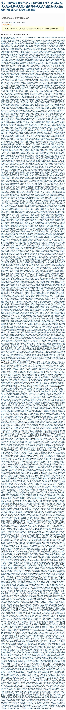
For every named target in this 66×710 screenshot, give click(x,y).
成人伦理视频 (22, 227)
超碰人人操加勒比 (26, 79)
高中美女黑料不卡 (10, 438)
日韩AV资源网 (13, 585)
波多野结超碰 (8, 70)
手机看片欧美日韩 (38, 59)
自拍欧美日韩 (42, 112)
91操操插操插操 (60, 472)
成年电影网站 (5, 435)
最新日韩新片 (21, 91)
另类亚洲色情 (41, 517)
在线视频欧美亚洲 (22, 287)
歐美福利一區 (34, 449)
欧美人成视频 (15, 197)
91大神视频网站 (36, 571)
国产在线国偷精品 (9, 96)
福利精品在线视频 (34, 127)
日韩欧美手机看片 (19, 637)
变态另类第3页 (31, 107)
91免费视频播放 (42, 565)
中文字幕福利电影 (47, 273)
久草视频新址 (15, 314)
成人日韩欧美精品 (42, 421)
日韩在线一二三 (30, 559)
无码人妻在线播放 (37, 228)
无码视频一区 (9, 663)
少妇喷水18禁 (53, 537)
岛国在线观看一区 (8, 295)
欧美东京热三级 (37, 144)
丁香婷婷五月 (13, 53)
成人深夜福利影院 (48, 696)
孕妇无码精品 (23, 239)
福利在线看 (12, 488)
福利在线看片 (39, 531)
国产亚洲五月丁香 (32, 152)
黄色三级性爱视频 (30, 265)
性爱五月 (14, 581)
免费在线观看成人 (14, 247)
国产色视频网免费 (13, 101)
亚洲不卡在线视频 (15, 450)
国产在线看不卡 (51, 702)
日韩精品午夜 (29, 195)
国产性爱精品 (56, 637)
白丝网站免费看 (52, 136)
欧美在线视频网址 (30, 161)
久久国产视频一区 (24, 278)
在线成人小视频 (37, 273)
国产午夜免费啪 (49, 489)
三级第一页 (12, 599)
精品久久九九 (43, 491)
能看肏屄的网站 (44, 528)
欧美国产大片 (31, 366)
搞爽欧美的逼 (55, 48)
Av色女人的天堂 (25, 191)
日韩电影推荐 (23, 456)
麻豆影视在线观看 (7, 262)
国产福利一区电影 (40, 573)
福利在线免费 (34, 303)
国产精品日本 (47, 500)
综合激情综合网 (53, 425)
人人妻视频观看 (61, 615)
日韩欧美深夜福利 (53, 478)
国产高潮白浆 (8, 314)
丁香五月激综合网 (21, 447)
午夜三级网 (11, 421)
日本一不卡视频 (50, 644)
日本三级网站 (11, 697)
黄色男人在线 (24, 621)
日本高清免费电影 (21, 666)
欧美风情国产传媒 (47, 672)
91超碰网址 (18, 374)
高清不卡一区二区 (24, 209)
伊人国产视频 (20, 267)
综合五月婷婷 (54, 116)
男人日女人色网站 (8, 564)
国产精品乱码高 (21, 251)
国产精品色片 (48, 251)
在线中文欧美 (45, 233)
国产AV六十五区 (27, 200)
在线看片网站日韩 (10, 177)
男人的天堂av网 (37, 629)
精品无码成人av (38, 587)
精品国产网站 (52, 108)
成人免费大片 (47, 153)
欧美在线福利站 (54, 562)
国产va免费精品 (21, 113)
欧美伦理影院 (22, 71)
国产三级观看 (13, 214)
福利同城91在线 (24, 415)
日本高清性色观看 (53, 98)
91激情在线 (49, 469)
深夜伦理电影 (28, 140)
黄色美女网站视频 (56, 662)
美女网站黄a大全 (34, 248)
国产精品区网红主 (22, 53)
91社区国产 (4, 402)
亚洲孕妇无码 (11, 68)
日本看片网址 (4, 494)
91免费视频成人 (54, 312)
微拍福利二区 (39, 73)
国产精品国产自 (12, 287)
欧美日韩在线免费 (15, 425)
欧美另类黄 (24, 379)
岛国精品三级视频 (10, 143)
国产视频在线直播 (60, 401)
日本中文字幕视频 (55, 438)
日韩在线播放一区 (18, 104)
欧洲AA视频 (55, 666)
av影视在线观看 (52, 292)
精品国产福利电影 (36, 98)
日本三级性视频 (31, 385)
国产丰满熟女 (19, 242)
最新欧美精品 (21, 195)
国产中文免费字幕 (43, 292)
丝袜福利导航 (43, 310)
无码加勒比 (29, 439)
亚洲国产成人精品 (51, 616)
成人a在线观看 (13, 422)
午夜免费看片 (35, 208)
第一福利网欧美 (31, 126)
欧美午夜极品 (58, 167)
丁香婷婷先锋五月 (60, 51)
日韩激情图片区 (52, 261)
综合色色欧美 (49, 278)
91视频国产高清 (12, 54)
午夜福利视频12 (5, 217)
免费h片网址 (28, 363)
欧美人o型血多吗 (21, 194)
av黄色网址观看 (26, 244)
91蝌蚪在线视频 (29, 116)
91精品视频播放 (32, 421)
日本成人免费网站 (22, 635)
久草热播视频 (46, 411)
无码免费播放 (43, 453)
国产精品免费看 (5, 53)
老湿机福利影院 (42, 657)
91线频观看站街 (54, 391)
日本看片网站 (4, 503)
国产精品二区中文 (8, 293)
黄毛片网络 (4, 669)
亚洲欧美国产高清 (10, 699)
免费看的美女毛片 (34, 453)
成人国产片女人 (21, 498)
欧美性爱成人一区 (51, 674)
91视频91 (36, 570)
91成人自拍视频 (5, 129)
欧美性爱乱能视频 (35, 415)
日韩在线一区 (37, 54)
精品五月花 (33, 455)
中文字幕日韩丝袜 (14, 152)
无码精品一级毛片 (9, 116)
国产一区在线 (60, 568)
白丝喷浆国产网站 (5, 256)
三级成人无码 (41, 369)
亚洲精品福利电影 (30, 315)
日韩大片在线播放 (9, 449)
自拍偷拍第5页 (19, 655)
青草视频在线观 (38, 630)
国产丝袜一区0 (35, 383)
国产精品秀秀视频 (27, 150)
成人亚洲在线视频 (45, 180)
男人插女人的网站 (8, 261)
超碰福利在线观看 (30, 199)
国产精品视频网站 (41, 598)
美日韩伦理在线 (47, 649)
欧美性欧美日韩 (27, 612)
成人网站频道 (31, 502)
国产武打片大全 (12, 567)
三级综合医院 (45, 694)
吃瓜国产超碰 (38, 592)
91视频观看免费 (26, 175)
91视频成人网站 (29, 147)
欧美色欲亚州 (27, 662)
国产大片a (31, 391)
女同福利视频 (9, 620)
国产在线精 (39, 543)
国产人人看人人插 (22, 534)
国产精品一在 (11, 272)
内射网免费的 (53, 641)
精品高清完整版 (47, 267)
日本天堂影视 (8, 222)
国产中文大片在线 (13, 57)
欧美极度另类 (44, 383)
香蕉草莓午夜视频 (46, 655)
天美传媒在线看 (52, 491)
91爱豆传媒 (6, 528)
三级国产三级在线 (48, 390)
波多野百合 (33, 602)
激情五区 (55, 396)
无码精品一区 (17, 663)
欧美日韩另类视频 (19, 157)
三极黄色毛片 (47, 682)
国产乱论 (46, 449)
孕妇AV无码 (21, 390)
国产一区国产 (8, 707)
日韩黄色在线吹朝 (46, 551)
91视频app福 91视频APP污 (50, 651)
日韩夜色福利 (55, 658)
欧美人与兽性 (40, 307)
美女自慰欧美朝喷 (20, 689)
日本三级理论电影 (20, 286)
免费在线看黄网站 (26, 491)
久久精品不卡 (54, 90)
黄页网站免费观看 (48, 84)
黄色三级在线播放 (52, 63)
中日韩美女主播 (56, 458)
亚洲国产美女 (31, 239)
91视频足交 (60, 525)
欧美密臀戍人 (58, 567)
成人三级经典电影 (8, 253)
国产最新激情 (15, 203)
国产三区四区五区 (45, 387)
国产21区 (15, 554)
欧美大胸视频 (16, 258)
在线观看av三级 (19, 438)
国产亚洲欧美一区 (36, 618)
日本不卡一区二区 (7, 213)
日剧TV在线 (49, 536)
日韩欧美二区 (48, 264)
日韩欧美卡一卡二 (38, 488)
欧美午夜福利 (13, 363)
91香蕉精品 (45, 665)
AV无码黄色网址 (54, 206)
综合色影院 (49, 666)
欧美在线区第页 (25, 245)
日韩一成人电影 (56, 174)
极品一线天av (57, 677)
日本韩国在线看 (10, 672)
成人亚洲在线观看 (31, 227)
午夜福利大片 (56, 132)
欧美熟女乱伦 (28, 124)
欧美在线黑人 (59, 644)
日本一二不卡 (53, 449)
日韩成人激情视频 (28, 683)
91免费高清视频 (46, 149)
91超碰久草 (11, 460)
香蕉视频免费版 (34, 262)
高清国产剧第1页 (51, 56)
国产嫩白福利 (40, 174)
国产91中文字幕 (9, 380)
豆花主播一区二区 (8, 171)
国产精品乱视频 (21, 489)
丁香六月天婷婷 (43, 676)
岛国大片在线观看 (45, 662)
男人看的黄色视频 (25, 705)
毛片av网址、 (9, 646)
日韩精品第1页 (28, 464)
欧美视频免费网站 (27, 77)
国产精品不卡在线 (57, 660)
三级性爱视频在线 (13, 671)
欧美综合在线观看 (40, 194)
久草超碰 (5, 651)
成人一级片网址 (15, 82)
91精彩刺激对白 (35, 79)
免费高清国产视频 (23, 529)
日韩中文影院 (46, 366)
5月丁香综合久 (48, 441)
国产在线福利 (4, 598)
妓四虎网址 (4, 40)
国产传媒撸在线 (44, 70)
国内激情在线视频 (38, 177)
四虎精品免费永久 (33, 606)
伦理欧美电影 (8, 63)
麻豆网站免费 (19, 164)
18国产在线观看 (7, 629)
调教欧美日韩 (15, 222)
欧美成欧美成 (40, 245)
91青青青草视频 (43, 247)
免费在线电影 (49, 494)
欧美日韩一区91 (59, 638)
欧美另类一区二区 (22, 368)
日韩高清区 (51, 626)
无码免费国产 (29, 568)
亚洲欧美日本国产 (8, 542)
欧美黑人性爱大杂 (26, 553)
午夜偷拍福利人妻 (57, 427)
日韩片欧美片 (9, 587)
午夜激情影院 (15, 248)
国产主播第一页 (27, 135)
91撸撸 (39, 416)
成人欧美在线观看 (20, 397)
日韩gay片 (62, 382)
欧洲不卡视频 (12, 526)
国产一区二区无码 (11, 500)
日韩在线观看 (17, 275)
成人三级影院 (55, 301)
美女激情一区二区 (30, 192)
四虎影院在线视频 (14, 557)
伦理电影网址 (4, 385)
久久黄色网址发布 (16, 141)
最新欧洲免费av (15, 278)
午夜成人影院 (21, 237)
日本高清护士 (9, 268)
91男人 (50, 399)
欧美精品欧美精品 (13, 284)
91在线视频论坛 (50, 197)
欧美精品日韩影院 (6, 540)
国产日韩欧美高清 (29, 216)
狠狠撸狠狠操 (41, 282)
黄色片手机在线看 (18, 273)
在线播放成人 (27, 293)
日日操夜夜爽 (49, 677)
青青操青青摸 (51, 623)
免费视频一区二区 (37, 242)
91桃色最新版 (4, 517)
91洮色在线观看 (40, 251)
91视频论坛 (20, 523)
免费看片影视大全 (58, 315)
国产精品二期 (30, 520)
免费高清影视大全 (34, 424)
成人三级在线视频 (39, 216)
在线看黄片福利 (41, 607)
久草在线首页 (15, 407)
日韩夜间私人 (43, 155)
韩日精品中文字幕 (47, 132)
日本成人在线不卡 (48, 430)
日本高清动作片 (50, 526)
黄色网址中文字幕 (8, 206)
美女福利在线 (43, 66)
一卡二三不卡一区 (24, 536)
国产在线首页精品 (49, 178)
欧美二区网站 (26, 261)
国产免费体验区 (45, 377)
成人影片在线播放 (29, 259)
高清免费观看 (57, 278)
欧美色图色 (54, 483)
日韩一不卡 (20, 424)
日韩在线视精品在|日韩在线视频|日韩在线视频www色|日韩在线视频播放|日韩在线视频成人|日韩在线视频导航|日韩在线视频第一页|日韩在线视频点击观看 (33, 335)
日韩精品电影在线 (36, 189)
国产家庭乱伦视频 (27, 404)
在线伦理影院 (55, 592)
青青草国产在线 (20, 679)
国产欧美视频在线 (54, 43)
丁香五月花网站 (46, 94)
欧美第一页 (31, 525)
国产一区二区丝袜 (13, 119)
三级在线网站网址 (17, 561)
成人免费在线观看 (60, 127)
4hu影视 (45, 679)
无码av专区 (49, 461)
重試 (10, 22)
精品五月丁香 (6, 680)
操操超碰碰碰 (45, 138)
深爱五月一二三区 (8, 618)
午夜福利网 (54, 705)
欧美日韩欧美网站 (20, 265)
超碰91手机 (29, 630)
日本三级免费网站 (6, 609)
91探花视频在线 (5, 281)
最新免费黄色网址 (57, 289)
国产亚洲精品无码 (32, 65)
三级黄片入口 (46, 68)
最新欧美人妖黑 (24, 528)
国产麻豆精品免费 (10, 233)
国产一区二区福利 (18, 537)
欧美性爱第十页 (47, 107)
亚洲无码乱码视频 (32, 542)
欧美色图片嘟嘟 (13, 264)
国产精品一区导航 (58, 84)
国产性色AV (53, 550)
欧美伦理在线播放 (43, 707)
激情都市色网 (29, 48)
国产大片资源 (20, 228)
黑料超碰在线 (7, 158)
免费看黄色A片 (36, 140)
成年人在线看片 (9, 236)
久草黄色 (47, 517)
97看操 (14, 666)
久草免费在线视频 (22, 505)
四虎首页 (46, 442)
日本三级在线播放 (11, 495)
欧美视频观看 (22, 514)
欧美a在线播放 (44, 118)
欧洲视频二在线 (13, 161)
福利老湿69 (37, 556)
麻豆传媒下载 (25, 262)
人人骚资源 (6, 410)
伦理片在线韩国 (39, 202)
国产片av (21, 665)
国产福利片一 (39, 76)
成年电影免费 (20, 40)
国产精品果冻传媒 (51, 576)
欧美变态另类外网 (49, 671)
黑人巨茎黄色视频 (27, 206)
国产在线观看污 (16, 118)
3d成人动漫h (27, 571)
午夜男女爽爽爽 (58, 606)
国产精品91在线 (47, 113)
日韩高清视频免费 (52, 505)
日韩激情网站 (29, 68)
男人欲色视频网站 (29, 167)
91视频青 (52, 630)
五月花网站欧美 (44, 250)
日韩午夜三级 (59, 152)
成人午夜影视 (20, 578)
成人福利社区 (40, 686)
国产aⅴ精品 (7, 404)
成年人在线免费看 (43, 158)
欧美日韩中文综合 (49, 216)
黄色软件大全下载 (40, 161)
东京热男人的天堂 (42, 495)
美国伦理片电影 (60, 519)
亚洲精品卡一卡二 (57, 488)
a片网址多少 (39, 658)
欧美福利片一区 (58, 245)
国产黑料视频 (47, 458)
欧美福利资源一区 (15, 396)
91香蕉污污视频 (33, 298)
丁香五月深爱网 (37, 110)
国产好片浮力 (23, 607)
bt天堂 (53, 366)
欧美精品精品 (9, 180)
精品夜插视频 (56, 303)
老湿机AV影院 (5, 369)
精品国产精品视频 (28, 691)
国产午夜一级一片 (15, 461)
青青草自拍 (45, 410)
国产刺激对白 (41, 666)
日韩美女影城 (40, 256)
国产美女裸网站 (45, 253)
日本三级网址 (7, 82)
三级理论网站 (5, 91)
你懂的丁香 (38, 694)
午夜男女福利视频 (55, 533)
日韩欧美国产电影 (31, 495)
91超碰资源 (60, 676)
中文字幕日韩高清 (37, 652)
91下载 (5, 419)
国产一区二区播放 (44, 296)
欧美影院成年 (42, 648)
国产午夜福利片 (9, 254)
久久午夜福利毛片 (40, 503)
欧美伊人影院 (18, 612)
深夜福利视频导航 (22, 65)
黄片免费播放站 (52, 601)
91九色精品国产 (38, 460)
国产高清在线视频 (39, 167)
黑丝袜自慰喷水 (46, 540)
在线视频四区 (8, 77)
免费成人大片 (50, 435)
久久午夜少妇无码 (12, 126)
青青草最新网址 (24, 197)
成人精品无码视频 (49, 256)
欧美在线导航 (27, 382)
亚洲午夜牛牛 (30, 497)
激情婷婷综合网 (36, 533)
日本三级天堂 (11, 199)
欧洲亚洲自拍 (60, 158)
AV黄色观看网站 (44, 244)
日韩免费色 (40, 374)
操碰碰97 (50, 424)
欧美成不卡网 (45, 618)
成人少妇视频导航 (37, 77)
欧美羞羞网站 (28, 458)
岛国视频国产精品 (22, 526)
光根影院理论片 (50, 669)
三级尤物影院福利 (16, 250)
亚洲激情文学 (60, 450)
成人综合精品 (11, 286)
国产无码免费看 (7, 307)
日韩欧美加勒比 (52, 304)
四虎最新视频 (19, 59)
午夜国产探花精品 (55, 377)
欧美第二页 (35, 623)
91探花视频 (8, 626)
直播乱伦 (59, 498)
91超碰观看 (19, 651)
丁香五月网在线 (28, 144)
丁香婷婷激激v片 (40, 213)
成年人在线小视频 (42, 602)
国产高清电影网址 (25, 547)
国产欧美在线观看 (49, 219)
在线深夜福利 (9, 275)
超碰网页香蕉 (49, 121)
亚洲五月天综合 (47, 48)
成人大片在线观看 (23, 309)
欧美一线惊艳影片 (44, 537)
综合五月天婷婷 (60, 596)
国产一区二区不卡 (33, 270)
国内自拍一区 (58, 231)
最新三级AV (59, 702)
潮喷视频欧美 (36, 662)
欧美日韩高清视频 (46, 54)
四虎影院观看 (28, 533)
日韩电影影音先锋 (6, 430)
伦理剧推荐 (57, 565)
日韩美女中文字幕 (18, 436)
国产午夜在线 (44, 382)
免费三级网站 (18, 660)
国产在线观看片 (29, 411)
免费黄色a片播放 (44, 211)
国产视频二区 (41, 303)
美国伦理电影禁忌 (15, 708)
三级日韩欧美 (34, 51)
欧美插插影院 (47, 488)
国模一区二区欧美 (58, 183)
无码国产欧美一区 (25, 416)
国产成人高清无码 (59, 388)
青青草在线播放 (12, 634)
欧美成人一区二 (37, 548)
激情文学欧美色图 (34, 87)
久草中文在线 (12, 517)
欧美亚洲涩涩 (33, 432)
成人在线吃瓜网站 (26, 118)
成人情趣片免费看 (20, 199)
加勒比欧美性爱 (12, 65)
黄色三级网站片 (9, 689)
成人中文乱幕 (30, 80)
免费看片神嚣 (47, 85)
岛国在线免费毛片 (43, 275)
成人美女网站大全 (24, 66)
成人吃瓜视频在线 (56, 581)
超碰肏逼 (31, 595)
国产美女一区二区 (38, 290)
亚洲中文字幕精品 (38, 116)
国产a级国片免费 (11, 489)
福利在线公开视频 (42, 56)
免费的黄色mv (5, 474)
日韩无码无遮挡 (30, 693)
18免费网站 (6, 466)
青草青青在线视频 (58, 129)
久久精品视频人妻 (58, 270)
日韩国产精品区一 (45, 708)
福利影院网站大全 (19, 178)
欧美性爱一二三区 (6, 627)
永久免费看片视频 (21, 543)
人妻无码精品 (42, 60)
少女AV (13, 427)
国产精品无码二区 (14, 174)
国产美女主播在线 (57, 119)
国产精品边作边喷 (57, 286)
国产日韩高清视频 (46, 133)
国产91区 (41, 394)
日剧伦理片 (34, 401)
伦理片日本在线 (47, 143)
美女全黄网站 (29, 405)
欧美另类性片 (38, 94)
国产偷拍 (16, 646)
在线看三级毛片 (36, 589)
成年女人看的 (43, 306)
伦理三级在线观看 (55, 697)
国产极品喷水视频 (9, 150)
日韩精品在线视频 (32, 287)
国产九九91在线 (8, 365)
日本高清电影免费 (40, 677)
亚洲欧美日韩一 (32, 428)
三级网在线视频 (49, 385)
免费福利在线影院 (8, 60)
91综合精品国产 (40, 119)
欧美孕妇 (50, 421)
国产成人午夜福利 (24, 407)
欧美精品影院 (28, 62)
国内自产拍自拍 (13, 195)
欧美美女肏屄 (13, 644)
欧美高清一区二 (15, 239)
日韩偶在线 (55, 571)
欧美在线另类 (29, 624)
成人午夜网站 (59, 99)
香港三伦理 (6, 682)
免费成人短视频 (60, 621)
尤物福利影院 (9, 533)
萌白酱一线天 (28, 590)
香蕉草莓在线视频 (22, 393)
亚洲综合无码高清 (57, 242)
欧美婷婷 (19, 581)
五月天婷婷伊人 (35, 276)
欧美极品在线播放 (36, 205)
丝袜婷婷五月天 (10, 543)
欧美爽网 (35, 604)
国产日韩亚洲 (45, 492)
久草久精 (5, 488)
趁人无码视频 (39, 85)
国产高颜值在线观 (54, 175)
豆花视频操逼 (56, 508)
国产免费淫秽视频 (12, 267)
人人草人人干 (59, 618)
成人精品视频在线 (19, 219)
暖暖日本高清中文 (35, 461)
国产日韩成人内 (16, 492)
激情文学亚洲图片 (59, 421)
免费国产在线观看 (50, 194)
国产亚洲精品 (4, 522)
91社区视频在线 (44, 200)
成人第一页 (18, 449)
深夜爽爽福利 (12, 385)
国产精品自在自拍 (8, 273)
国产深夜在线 (28, 172)
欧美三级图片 (10, 43)
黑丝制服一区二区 (44, 312)
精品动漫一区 (42, 93)
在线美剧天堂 (19, 177)
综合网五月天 (61, 368)
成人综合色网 (27, 276)
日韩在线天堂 (45, 102)
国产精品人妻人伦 (59, 470)
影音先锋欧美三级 (45, 433)
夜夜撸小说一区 (37, 62)
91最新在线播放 (9, 416)
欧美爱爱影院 (29, 115)
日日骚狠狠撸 (39, 441)
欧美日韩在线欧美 (7, 197)
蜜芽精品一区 (37, 472)
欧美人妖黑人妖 (41, 298)
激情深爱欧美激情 (24, 174)
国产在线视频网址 (27, 410)
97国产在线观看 (9, 132)
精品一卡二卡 (20, 290)
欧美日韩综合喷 (33, 671)
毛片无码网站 (42, 368)
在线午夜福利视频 (16, 88)
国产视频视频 (59, 366)
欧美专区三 (31, 551)
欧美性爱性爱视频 (60, 502)
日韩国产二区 (48, 239)
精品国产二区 (56, 543)
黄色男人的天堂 (37, 410)
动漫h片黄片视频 (26, 380)
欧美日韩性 (55, 559)
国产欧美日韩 (29, 284)
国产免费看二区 (47, 542)
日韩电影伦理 (30, 84)
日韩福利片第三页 (34, 70)
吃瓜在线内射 (36, 237)
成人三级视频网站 (17, 138)
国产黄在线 (51, 405)
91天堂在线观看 (44, 276)
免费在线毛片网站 (39, 101)
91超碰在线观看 (53, 579)
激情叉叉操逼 (32, 46)
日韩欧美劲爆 (52, 652)
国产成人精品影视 (24, 554)
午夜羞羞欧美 (31, 379)
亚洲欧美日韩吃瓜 (30, 584)
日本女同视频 (25, 657)
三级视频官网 (35, 562)
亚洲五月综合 (52, 450)
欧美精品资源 (7, 270)
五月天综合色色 (9, 200)
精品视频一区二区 (48, 460)
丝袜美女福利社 (21, 559)
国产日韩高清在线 (31, 498)
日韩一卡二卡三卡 (13, 703)
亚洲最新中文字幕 (31, 489)
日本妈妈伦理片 (26, 452)
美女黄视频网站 (11, 122)
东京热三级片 (19, 312)
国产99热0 (57, 699)
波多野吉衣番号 (54, 169)
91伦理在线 (15, 469)
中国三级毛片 (51, 629)
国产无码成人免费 (11, 589)
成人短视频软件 (59, 254)
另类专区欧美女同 (23, 582)
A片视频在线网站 (21, 126)
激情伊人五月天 (30, 90)
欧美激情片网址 (55, 402)
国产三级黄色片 (37, 149)
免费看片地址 (22, 542)
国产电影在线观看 (59, 53)
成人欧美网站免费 (10, 641)
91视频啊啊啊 (56, 534)
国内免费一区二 (34, 275)
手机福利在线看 (43, 87)
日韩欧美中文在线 (56, 452)
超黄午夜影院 (54, 387)
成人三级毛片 (21, 508)
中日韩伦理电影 (50, 282)
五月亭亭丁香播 (46, 104)
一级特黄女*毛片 (51, 498)
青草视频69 (45, 472)
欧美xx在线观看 (26, 304)
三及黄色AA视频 (43, 606)
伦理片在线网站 (49, 315)
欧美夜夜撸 (21, 373)
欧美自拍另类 (26, 707)
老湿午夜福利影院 (18, 279)
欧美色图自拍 (59, 42)
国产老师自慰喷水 (58, 287)
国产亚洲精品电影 (38, 143)
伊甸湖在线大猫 (46, 144)
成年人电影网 (4, 65)
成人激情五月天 (34, 158)
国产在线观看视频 (49, 511)
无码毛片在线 (54, 223)
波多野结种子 (56, 171)
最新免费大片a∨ (14, 528)
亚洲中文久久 (37, 620)
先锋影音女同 (34, 304)
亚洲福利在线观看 (52, 268)
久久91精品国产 (51, 310)
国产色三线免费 (41, 65)
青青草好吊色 (61, 362)
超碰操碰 (10, 379)
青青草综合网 (4, 237)
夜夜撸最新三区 (52, 627)
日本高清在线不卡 (41, 502)
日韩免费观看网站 (29, 178)
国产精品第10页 (23, 76)
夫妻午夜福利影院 (39, 683)
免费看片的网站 (41, 365)
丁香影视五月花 (22, 80)
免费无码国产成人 (53, 495)
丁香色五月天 (60, 146)
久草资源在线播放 (6, 391)
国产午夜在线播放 (47, 259)
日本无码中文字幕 (13, 662)
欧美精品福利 (53, 279)
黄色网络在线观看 (24, 247)
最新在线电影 (52, 70)
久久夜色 (17, 648)
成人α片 (25, 576)
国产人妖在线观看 (46, 205)
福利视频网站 (12, 696)
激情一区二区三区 (15, 413)
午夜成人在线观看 (15, 688)
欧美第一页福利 (56, 267)
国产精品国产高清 (25, 160)
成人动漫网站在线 (60, 528)
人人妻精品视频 (12, 48)
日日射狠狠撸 (16, 627)
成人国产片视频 (41, 576)
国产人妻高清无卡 (47, 188)
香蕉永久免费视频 (12, 677)
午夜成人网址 (15, 99)
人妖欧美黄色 (40, 621)
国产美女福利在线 (30, 121)
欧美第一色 (15, 540)
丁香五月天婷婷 (29, 91)
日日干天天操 (15, 202)
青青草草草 (27, 522)
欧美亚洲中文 (61, 433)
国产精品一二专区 (27, 394)
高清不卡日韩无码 (10, 693)
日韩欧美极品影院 (57, 107)
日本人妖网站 (56, 91)
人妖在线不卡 (24, 258)
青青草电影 (24, 575)
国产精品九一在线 (28, 177)
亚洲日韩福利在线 (41, 557)
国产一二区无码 (20, 604)
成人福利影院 (33, 307)
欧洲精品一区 (4, 312)
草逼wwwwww (24, 435)
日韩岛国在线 (38, 188)
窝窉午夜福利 (34, 164)
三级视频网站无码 (42, 407)
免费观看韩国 (39, 230)
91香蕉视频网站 (35, 88)
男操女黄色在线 (43, 164)
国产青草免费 (41, 258)
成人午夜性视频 (59, 262)
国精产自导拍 (24, 519)
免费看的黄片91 (5, 616)
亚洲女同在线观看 (19, 144)
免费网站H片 (55, 397)
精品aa (38, 708)
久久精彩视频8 (26, 303)
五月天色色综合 (46, 110)
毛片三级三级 (22, 166)
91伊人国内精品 (35, 438)
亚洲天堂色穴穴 (30, 469)
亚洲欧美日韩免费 (30, 508)
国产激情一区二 (53, 211)
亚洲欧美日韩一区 (36, 133)
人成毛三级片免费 (32, 53)
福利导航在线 (56, 300)
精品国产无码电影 (9, 225)
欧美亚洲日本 (38, 402)
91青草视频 (52, 472)
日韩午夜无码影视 (47, 289)
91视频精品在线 (11, 164)
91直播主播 (37, 377)
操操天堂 (6, 396)
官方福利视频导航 (38, 234)
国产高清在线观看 (17, 136)
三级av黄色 (54, 486)
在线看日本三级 (13, 514)
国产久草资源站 (42, 146)
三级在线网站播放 (56, 517)
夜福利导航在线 (12, 534)
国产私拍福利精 (39, 689)
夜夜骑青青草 (34, 292)
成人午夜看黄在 (7, 296)
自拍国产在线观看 (57, 509)
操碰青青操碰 (28, 105)
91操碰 (37, 703)
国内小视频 (39, 366)
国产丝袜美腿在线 (48, 419)
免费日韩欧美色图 (26, 60)
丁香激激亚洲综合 (23, 57)
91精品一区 (29, 514)
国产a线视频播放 (43, 304)
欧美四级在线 (31, 73)
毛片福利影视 (45, 105)
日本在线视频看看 (48, 290)
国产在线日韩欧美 (57, 166)
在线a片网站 (49, 503)
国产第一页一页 (35, 296)
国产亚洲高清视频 (44, 408)
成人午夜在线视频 (54, 595)
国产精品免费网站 (38, 163)
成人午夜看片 (10, 172)
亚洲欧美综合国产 (27, 652)
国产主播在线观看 (57, 682)
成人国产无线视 (50, 262)
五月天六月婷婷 (39, 157)
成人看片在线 (21, 315)
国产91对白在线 (55, 122)
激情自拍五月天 (25, 250)
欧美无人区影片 (33, 371)
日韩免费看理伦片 (6, 666)
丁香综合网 (26, 599)
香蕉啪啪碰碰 (58, 646)
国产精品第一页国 (36, 253)
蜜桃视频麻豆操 (56, 143)
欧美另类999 (12, 578)
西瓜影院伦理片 (35, 118)
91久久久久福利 (24, 87)
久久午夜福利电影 (36, 108)
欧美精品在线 (19, 143)
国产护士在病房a (42, 505)
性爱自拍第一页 (28, 655)
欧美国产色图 (44, 237)
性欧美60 (61, 651)
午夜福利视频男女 (43, 371)
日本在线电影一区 (58, 612)
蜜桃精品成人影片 (15, 705)
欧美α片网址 (38, 411)
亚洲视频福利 (45, 595)
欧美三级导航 (48, 686)
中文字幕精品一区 (24, 674)
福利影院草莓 (52, 404)
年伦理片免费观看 (32, 666)
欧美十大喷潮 (30, 592)
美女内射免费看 (32, 596)
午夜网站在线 (4, 59)
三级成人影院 (52, 250)
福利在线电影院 (27, 312)
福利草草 (50, 606)
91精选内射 (61, 422)
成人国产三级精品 (13, 85)
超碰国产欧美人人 (17, 376)
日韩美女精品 (44, 626)
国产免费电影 (27, 45)
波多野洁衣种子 (35, 433)
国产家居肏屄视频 (39, 178)
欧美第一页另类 (59, 155)
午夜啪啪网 (44, 362)
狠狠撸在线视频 (20, 216)
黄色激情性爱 (5, 708)
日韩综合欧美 (37, 697)
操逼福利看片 (30, 101)
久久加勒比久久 (42, 519)
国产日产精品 (9, 108)
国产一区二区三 (35, 705)
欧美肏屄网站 (4, 147)
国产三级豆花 (30, 677)
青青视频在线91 (60, 630)
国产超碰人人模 (42, 63)
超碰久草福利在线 (10, 556)
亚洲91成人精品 (57, 163)
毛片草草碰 (60, 371)
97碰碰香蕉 (32, 506)
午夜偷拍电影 (40, 379)
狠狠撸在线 (6, 705)
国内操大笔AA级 (50, 65)
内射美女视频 (46, 59)
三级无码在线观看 (22, 634)
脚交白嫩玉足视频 (54, 115)
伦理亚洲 (60, 640)
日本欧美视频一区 (13, 390)
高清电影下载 (59, 150)
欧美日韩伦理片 (39, 126)
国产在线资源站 (42, 241)
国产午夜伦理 (27, 98)
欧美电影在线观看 (59, 456)
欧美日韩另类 (41, 181)
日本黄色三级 (48, 514)
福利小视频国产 (56, 553)
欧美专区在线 (7, 87)
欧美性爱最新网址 (44, 474)
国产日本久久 (55, 205)
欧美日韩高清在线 (37, 104)
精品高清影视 (46, 418)
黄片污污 (13, 424)
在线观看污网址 (17, 211)
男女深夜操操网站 (40, 231)
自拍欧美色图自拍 (53, 382)
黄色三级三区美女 (17, 77)
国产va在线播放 (46, 610)
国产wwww (42, 575)
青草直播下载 (48, 71)
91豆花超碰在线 (56, 394)
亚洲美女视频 (4, 57)
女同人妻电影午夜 (24, 310)
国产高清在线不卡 (35, 169)
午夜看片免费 (5, 413)
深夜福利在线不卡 (12, 228)
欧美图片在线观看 (38, 91)
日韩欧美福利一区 (44, 562)
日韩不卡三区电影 (49, 446)
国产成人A (59, 369)
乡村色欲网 (7, 595)
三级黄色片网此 (27, 561)
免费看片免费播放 (13, 630)
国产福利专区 (55, 40)
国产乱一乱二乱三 (51, 439)
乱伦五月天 (6, 654)
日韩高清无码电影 (28, 377)
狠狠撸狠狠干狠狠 (49, 167)
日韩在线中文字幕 (23, 463)
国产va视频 (20, 382)
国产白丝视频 (25, 127)
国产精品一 (13, 615)
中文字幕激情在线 (27, 208)
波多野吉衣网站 (31, 76)
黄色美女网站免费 (31, 486)
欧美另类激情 (19, 110)
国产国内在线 (58, 178)
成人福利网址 (36, 387)
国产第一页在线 (58, 141)
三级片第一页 (53, 189)
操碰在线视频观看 (35, 688)
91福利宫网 (29, 548)
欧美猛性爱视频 (15, 595)
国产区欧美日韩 (35, 268)
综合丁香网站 (7, 46)
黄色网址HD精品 (47, 163)
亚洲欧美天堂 (29, 373)
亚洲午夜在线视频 (23, 298)
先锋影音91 (31, 430)
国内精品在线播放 (53, 130)
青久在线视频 (42, 593)
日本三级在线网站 (24, 646)
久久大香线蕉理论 (30, 85)
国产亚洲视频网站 (22, 241)
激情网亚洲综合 (59, 192)
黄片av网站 (32, 686)
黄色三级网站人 (50, 213)
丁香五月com (11, 458)
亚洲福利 (61, 365)
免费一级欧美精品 (57, 71)
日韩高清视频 (37, 284)
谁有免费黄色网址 (38, 113)
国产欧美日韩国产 (14, 369)
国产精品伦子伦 (38, 581)
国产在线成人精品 (27, 138)
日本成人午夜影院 (8, 191)
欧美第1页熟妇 (7, 301)
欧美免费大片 (39, 693)
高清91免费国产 (17, 268)
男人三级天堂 (58, 219)
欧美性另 (44, 601)
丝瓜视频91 (18, 488)
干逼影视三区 (43, 150)
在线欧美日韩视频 (10, 408)
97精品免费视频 (23, 107)
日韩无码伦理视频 (40, 121)
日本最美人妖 (26, 180)
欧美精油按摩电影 (23, 525)
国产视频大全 (58, 632)
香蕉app (42, 444)
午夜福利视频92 (36, 74)
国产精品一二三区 (28, 132)
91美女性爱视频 (54, 180)
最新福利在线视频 (23, 46)
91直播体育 (48, 444)
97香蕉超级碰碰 (59, 194)
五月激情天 (55, 416)
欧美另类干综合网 (55, 474)
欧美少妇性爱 (49, 298)
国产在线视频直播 (34, 478)
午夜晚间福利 (48, 300)
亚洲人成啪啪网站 (16, 404)
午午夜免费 (46, 630)
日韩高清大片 (53, 79)
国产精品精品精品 (51, 99)
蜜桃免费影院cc (26, 108)
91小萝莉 (26, 424)
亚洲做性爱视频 (17, 253)
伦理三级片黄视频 (19, 116)
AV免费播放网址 (9, 686)
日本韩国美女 (48, 307)
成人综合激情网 (43, 425)
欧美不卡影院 (36, 404)
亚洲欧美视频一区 (53, 570)
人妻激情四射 (38, 679)
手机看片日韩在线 (47, 613)
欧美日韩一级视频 (19, 669)
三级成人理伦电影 (17, 629)
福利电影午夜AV (26, 268)
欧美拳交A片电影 (9, 545)
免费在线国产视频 (34, 66)
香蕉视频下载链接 (49, 53)
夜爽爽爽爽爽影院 (17, 306)
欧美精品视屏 (49, 161)
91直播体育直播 (49, 129)
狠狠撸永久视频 (9, 638)
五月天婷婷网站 (7, 93)
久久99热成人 (47, 581)
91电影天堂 (36, 464)
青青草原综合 (59, 112)
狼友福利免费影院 (13, 73)
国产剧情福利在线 (48, 82)
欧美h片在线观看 (26, 205)
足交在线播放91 (50, 60)
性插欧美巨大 (46, 402)
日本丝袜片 (22, 469)
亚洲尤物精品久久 (48, 612)
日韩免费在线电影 (9, 74)
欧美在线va (6, 425)
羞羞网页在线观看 (14, 282)
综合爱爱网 (37, 595)
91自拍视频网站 (9, 112)
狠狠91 (49, 467)
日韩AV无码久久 (50, 231)
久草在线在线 (32, 213)
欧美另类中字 (49, 214)
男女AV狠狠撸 (40, 534)
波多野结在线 (23, 181)
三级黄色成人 (37, 568)
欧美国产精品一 (30, 194)
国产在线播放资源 (18, 171)
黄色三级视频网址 (44, 79)
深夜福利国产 (61, 404)
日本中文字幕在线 (51, 393)
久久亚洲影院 (60, 279)
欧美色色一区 (23, 369)
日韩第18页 (43, 415)
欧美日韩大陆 (50, 66)
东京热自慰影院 (56, 202)
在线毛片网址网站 (9, 601)
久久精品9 (8, 581)
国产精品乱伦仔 (22, 466)
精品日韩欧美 (36, 626)
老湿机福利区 (5, 547)
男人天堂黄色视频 (18, 236)
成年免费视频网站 (9, 388)
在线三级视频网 (47, 177)
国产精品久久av (25, 275)
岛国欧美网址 (31, 82)
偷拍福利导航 (54, 153)
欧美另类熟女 (29, 697)
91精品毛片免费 (15, 362)
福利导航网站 (15, 183)
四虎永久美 (6, 649)
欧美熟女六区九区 (7, 306)
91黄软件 (47, 689)
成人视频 (45, 652)
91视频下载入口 (23, 540)
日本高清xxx (58, 511)
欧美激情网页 (41, 396)
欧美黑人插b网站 (33, 644)
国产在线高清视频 (47, 40)
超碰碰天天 (39, 390)
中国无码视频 (18, 150)
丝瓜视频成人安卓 (10, 553)
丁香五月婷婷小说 (33, 203)
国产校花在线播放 (56, 683)
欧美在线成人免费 (51, 463)
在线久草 (18, 657)
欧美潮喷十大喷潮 (47, 522)
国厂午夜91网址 (32, 517)
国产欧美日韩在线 (45, 169)
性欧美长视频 (42, 526)
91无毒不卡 (26, 444)
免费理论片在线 (51, 648)
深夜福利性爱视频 (12, 94)
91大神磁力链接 (24, 455)
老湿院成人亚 (27, 164)
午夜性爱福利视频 (42, 152)
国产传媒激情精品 (13, 568)
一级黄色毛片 (15, 310)
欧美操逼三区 (33, 191)
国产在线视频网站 (9, 660)
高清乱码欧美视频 (17, 707)
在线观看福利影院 (37, 295)
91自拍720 (36, 405)
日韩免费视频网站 (58, 469)
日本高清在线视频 (38, 267)
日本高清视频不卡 (7, 248)
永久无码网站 (46, 697)
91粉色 (23, 446)
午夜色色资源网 (23, 365)
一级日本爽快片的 (46, 481)
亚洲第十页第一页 (60, 46)
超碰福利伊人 (11, 59)
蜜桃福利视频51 (14, 166)
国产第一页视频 (36, 225)
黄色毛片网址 (8, 127)
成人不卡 (10, 519)
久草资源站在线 (38, 376)
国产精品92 (39, 506)
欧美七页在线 (41, 455)
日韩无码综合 (49, 470)
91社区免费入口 (41, 428)
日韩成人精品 (26, 169)
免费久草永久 (49, 183)
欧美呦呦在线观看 (18, 418)
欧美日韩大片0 (59, 475)
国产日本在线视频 (9, 133)
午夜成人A (45, 641)
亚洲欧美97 (59, 531)
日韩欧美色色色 (19, 512)
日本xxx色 (56, 635)
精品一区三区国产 (10, 231)
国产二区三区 (24, 391)
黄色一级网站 (32, 540)
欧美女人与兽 (51, 453)
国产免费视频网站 (9, 105)
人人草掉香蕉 (53, 236)
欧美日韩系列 (22, 402)
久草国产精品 (40, 300)
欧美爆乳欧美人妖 (6, 452)
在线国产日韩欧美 (15, 474)
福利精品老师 (55, 551)
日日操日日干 (24, 453)
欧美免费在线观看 (19, 167)
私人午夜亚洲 (19, 484)
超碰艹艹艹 (8, 593)
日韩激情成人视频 (56, 610)
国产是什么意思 (28, 556)
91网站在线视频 (8, 637)
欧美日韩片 (55, 481)
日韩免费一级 (18, 300)
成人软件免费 (30, 446)
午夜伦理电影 (19, 590)
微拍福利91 (57, 671)
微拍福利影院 (7, 146)
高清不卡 (55, 484)
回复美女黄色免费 (15, 428)
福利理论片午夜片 (9, 140)
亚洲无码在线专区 (32, 565)
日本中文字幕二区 (44, 88)
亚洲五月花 (53, 615)
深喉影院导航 (55, 217)
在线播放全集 (14, 256)
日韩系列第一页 (56, 124)
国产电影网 (56, 407)
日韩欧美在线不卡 (54, 634)
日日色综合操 (20, 616)
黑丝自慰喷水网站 (33, 197)
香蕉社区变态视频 (24, 130)
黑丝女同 (44, 629)
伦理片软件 (16, 539)
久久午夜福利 (17, 60)
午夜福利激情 (45, 579)
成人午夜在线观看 (28, 509)
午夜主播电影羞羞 (33, 99)
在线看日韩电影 (41, 214)
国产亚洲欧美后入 (32, 682)
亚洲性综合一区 (20, 233)
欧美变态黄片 (50, 185)
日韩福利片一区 (56, 693)
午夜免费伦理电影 (26, 112)
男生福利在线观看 (28, 59)
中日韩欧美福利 (23, 467)
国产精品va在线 (28, 637)
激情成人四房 (8, 203)
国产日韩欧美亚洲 (16, 270)
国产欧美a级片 (21, 62)
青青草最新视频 (44, 615)
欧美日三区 (19, 599)
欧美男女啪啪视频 (20, 460)
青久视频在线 (60, 63)
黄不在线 (45, 477)
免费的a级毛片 (57, 199)
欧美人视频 (49, 396)
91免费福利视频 (27, 104)
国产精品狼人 (42, 262)
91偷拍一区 (50, 557)
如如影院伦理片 (16, 602)
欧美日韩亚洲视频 (8, 98)
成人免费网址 (8, 183)
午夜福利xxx (12, 579)
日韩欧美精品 (33, 174)
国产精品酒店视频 (11, 508)
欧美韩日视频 (4, 54)
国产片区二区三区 (48, 265)
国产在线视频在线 (5, 245)
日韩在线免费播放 (56, 133)
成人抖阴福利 (4, 526)
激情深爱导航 (54, 54)
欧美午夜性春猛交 (30, 231)
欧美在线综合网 (21, 495)
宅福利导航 (43, 463)
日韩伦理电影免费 (28, 388)
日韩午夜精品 (30, 402)
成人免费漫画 (53, 492)
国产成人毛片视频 (53, 547)
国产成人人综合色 (47, 242)
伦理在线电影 (55, 135)
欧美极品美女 (35, 150)
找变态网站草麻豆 (18, 377)
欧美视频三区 (44, 160)
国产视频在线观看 (27, 225)
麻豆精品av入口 (30, 166)
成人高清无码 (46, 122)
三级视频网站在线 (51, 447)
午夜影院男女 (4, 643)
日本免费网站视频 (45, 223)
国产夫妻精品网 (5, 71)
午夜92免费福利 (36, 172)
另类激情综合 (19, 149)
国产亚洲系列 (50, 638)
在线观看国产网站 (50, 254)
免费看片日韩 (9, 292)
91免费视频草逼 (11, 149)
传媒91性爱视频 (20, 475)
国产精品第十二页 (56, 578)
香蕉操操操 (21, 568)
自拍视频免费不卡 (21, 641)
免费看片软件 (22, 598)
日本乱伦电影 (13, 624)
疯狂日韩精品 (50, 567)
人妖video (20, 500)
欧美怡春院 (8, 453)
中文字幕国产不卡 (47, 397)
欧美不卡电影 (28, 567)
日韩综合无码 (51, 51)
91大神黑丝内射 (38, 84)
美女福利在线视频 (41, 42)
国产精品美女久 (24, 99)
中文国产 (27, 438)
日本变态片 (55, 663)
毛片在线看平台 (54, 74)
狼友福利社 (54, 433)
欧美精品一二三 (9, 79)
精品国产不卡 (44, 261)
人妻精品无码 (40, 529)
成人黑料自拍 (24, 213)
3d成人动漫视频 (31, 153)
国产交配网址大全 (17, 223)
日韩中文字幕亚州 (52, 164)
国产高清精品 (48, 166)
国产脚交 (19, 387)
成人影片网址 (4, 251)
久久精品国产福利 (16, 452)
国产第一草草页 (54, 88)
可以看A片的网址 (20, 68)
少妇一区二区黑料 (11, 84)
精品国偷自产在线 (42, 222)
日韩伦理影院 (28, 604)
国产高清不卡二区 (49, 314)
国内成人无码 (24, 146)
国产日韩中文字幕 (53, 545)
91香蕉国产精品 (57, 290)
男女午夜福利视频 (10, 186)
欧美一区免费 (43, 185)
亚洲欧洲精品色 (10, 167)
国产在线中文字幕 (52, 368)
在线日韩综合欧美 (34, 306)
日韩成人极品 (60, 244)
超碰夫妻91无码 (50, 46)
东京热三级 (62, 478)
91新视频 (15, 565)
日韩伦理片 (30, 587)
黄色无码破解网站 (18, 564)
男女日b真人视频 (16, 127)
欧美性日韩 (12, 679)
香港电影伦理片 (9, 51)
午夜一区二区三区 (7, 205)
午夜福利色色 (58, 66)
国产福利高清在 (48, 635)
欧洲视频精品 (55, 363)
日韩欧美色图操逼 (33, 57)
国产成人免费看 (19, 45)
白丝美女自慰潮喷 (37, 135)
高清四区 (37, 551)
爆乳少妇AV (19, 427)
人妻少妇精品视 (5, 461)
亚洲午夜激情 (8, 209)
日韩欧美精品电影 (16, 146)
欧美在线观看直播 (28, 234)
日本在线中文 (37, 624)
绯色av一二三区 (50, 582)
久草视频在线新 (14, 80)
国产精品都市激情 (28, 110)
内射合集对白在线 (19, 124)
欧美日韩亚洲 (37, 691)
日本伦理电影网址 (34, 545)
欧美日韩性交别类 (54, 77)
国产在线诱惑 (9, 135)
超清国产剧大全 (5, 383)
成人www (34, 632)
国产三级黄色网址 (47, 272)
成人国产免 (20, 401)
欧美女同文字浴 (54, 295)
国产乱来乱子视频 (26, 301)
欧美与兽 (11, 374)
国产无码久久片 (31, 281)
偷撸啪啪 (16, 416)
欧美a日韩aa (43, 424)
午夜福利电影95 (56, 598)
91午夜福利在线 (32, 635)
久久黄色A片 (59, 629)
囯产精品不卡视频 (8, 610)
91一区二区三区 (14, 441)
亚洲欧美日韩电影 (52, 222)
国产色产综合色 (60, 70)
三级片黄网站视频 (57, 264)
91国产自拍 (21, 481)
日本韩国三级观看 (57, 620)
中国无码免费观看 (15, 547)
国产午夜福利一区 (39, 71)
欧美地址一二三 (59, 281)
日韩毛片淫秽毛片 (59, 461)
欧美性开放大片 (60, 191)
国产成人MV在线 (41, 287)
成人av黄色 (14, 665)
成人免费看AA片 (46, 700)
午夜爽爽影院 (11, 110)
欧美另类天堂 (20, 289)
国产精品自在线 (29, 289)
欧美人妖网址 (29, 54)
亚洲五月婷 (27, 638)
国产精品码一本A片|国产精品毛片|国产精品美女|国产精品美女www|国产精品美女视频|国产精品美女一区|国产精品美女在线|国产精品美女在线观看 (33, 342)
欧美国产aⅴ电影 (54, 96)
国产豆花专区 (13, 217)
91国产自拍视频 (9, 276)
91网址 (3, 576)
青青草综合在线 (40, 129)
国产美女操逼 (8, 175)
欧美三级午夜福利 (18, 620)
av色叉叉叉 (8, 691)
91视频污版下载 (13, 71)
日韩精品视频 (56, 380)
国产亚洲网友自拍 (14, 185)
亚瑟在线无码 (25, 300)
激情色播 (52, 618)
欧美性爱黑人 (47, 126)
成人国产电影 (46, 436)
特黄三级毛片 (31, 557)
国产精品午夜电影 (29, 94)
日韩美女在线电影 (10, 439)
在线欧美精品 (7, 76)
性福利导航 (38, 665)
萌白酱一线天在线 (44, 236)
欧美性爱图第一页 (12, 584)
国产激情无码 (21, 422)
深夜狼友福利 (48, 559)
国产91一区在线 (11, 216)
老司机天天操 (42, 270)
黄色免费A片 (36, 655)
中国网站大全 (35, 236)
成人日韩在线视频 (6, 480)
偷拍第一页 (4, 529)
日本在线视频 (53, 539)
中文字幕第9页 (11, 242)
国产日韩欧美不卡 (47, 691)
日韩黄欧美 (59, 455)
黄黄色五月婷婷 (30, 188)
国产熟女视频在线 (42, 467)
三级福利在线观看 (33, 258)
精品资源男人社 (52, 160)
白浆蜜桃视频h (19, 49)
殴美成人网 (37, 439)
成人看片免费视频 (20, 231)
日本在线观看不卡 (29, 157)
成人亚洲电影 (5, 450)
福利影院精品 (48, 217)
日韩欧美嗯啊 (56, 529)
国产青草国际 (4, 48)
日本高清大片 (55, 220)
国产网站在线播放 (37, 124)
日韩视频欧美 (37, 637)
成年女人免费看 (22, 101)
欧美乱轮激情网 (29, 96)
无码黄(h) (9, 377)
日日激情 (40, 682)
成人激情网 (8, 621)
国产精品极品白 (25, 254)
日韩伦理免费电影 (39, 564)
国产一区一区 (16, 593)
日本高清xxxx (7, 478)
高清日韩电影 (55, 228)
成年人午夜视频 (26, 550)
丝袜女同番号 (7, 42)
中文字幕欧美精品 (29, 643)
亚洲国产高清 (11, 192)
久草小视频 (6, 506)
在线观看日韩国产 (39, 511)
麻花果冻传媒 (32, 42)
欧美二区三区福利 (32, 222)
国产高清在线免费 (17, 175)
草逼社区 (30, 570)
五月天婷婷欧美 (61, 657)
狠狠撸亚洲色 (21, 119)
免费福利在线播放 (59, 65)
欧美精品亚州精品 (12, 62)
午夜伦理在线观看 (28, 143)
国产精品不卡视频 (12, 40)
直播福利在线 (47, 230)
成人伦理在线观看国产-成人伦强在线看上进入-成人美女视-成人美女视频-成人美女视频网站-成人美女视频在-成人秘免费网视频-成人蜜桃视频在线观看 (32, 6)
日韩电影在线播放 (40, 281)
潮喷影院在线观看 (19, 105)
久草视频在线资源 (14, 674)
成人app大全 (60, 466)
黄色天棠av (9, 511)
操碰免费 (34, 380)
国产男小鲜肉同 (51, 428)
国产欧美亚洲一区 (46, 483)
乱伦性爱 (10, 575)
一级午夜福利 (11, 147)
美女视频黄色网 (7, 602)
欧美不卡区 (14, 609)
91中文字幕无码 (15, 430)
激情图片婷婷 (55, 418)
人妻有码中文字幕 (37, 102)
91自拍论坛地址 (51, 57)
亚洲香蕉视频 (55, 273)
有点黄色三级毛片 (20, 186)
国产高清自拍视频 (47, 654)
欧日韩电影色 (54, 172)
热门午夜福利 (36, 579)
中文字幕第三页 (47, 543)
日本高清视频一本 (60, 626)
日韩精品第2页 (9, 258)
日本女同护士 (23, 82)
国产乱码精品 (18, 225)
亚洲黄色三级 (41, 380)
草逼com (30, 413)
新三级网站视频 (24, 203)
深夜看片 (21, 441)
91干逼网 (55, 441)
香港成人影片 (17, 79)
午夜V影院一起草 (8, 551)
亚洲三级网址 (12, 651)
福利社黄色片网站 (17, 70)
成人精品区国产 (5, 161)
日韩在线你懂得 (9, 411)
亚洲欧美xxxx (4, 578)
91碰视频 (13, 480)
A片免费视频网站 (55, 688)
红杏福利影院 (55, 259)
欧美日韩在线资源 (9, 259)
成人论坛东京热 (51, 584)
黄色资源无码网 (52, 293)
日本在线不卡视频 (13, 470)
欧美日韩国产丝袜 (13, 237)
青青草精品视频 (11, 115)
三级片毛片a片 (36, 561)
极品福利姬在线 (47, 73)
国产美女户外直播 (15, 245)
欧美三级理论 (28, 418)
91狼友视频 (13, 523)
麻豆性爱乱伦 (61, 411)
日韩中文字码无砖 (37, 138)
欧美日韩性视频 (28, 620)
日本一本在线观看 (14, 130)
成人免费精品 (21, 589)
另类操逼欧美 (60, 56)
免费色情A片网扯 (30, 531)
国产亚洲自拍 (43, 623)
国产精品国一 (17, 191)
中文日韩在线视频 (16, 652)
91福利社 (40, 671)
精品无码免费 (48, 181)
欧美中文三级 (40, 314)
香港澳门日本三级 (28, 376)
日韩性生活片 (19, 408)
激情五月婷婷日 (6, 250)
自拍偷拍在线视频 (33, 648)
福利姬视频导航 (60, 57)
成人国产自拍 (45, 295)
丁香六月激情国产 (32, 181)
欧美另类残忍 (17, 446)
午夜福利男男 (7, 56)
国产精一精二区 (37, 96)
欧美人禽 (24, 502)
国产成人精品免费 (12, 658)
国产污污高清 (13, 281)
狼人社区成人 (19, 169)
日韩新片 (10, 565)
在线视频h (47, 379)
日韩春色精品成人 (41, 584)
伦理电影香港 (58, 282)
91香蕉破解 (57, 415)
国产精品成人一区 (24, 307)
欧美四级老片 (30, 202)
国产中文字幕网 (41, 191)
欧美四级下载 (14, 309)
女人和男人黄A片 (50, 192)
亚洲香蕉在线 (44, 293)
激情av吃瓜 (27, 401)
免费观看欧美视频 (8, 230)
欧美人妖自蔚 (38, 272)
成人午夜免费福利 (13, 477)
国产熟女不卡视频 (12, 194)
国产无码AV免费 (10, 512)
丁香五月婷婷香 (29, 267)
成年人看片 (9, 632)
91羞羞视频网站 (43, 51)
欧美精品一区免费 (36, 293)
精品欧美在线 (7, 107)
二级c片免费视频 (35, 244)
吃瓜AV (15, 542)
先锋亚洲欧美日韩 (33, 634)
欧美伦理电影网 (57, 557)
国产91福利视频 (56, 177)
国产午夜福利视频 (52, 146)
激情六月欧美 (20, 94)
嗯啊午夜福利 (38, 90)
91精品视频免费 (24, 396)
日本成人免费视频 (60, 413)
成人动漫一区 (60, 160)
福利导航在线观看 (35, 261)
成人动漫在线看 (54, 105)
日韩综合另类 (48, 80)
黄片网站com (41, 432)
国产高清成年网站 (20, 531)
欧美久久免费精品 (22, 668)
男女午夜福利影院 (45, 705)
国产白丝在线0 (22, 256)
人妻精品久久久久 (20, 121)
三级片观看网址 (5, 66)
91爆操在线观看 (14, 129)
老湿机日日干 (61, 186)
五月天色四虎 (14, 76)
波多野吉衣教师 (54, 68)
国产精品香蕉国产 (28, 273)
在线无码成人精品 (57, 686)
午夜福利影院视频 (27, 49)
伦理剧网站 (50, 415)
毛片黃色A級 (50, 456)
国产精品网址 (23, 202)
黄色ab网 (43, 461)
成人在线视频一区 (38, 68)
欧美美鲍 (37, 525)
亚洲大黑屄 (38, 484)
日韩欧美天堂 (34, 676)
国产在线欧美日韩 (47, 228)
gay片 (6, 557)
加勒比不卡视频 (55, 436)
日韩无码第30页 (30, 515)
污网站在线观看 (36, 610)
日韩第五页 (59, 589)
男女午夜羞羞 (7, 227)
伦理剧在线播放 (30, 71)
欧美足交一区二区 (53, 640)
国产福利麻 (6, 573)
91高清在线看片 (54, 102)
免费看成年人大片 (16, 158)
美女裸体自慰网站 (23, 609)
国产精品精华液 (55, 76)
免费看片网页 (21, 615)
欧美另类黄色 (32, 230)
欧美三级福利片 (17, 108)
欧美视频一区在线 (10, 657)
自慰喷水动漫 (55, 188)
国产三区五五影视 (32, 183)
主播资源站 (24, 430)
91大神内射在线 (45, 189)
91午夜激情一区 (29, 43)
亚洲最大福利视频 (31, 494)
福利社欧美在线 (26, 296)
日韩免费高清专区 (22, 517)
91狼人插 (19, 444)
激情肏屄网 (23, 494)
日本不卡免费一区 (37, 663)
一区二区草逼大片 (54, 561)
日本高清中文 (15, 702)
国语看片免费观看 (26, 292)
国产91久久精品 (7, 138)
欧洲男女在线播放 (20, 411)
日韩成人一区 (50, 502)
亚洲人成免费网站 (29, 523)
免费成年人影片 (27, 427)
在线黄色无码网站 (34, 528)
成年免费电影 (17, 394)
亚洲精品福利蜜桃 (38, 171)
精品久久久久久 (12, 498)
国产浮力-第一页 (43, 668)
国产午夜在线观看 (58, 298)
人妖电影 (9, 419)
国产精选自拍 (4, 188)
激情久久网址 (24, 141)
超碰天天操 (16, 562)
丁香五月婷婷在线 (15, 491)
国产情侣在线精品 (16, 42)
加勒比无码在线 (42, 57)
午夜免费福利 (43, 545)
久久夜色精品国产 (28, 122)
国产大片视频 (39, 559)
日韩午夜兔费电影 (33, 368)
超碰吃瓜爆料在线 (50, 621)
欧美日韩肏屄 (52, 284)
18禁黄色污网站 (40, 199)
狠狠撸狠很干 (32, 467)
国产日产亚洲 (37, 481)
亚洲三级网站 (41, 494)
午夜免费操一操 (32, 393)
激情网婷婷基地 (26, 618)
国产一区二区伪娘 (54, 209)
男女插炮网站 (17, 112)
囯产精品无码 (61, 79)
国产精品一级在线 (57, 239)
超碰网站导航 (49, 93)
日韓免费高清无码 (37, 105)
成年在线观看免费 (10, 548)
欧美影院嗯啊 (45, 43)
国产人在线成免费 (53, 275)
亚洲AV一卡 (55, 700)
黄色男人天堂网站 (56, 506)
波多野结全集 (44, 136)
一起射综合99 (54, 408)
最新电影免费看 (59, 314)
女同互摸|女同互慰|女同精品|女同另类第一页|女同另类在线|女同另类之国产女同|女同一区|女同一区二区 (37, 355)
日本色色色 (14, 515)
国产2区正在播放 (17, 155)
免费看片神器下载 (55, 689)
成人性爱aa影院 (46, 147)
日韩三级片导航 (16, 626)
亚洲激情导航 (48, 660)
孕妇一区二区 (33, 396)
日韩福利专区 (12, 503)
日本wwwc (45, 624)
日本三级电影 (47, 116)
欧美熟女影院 (25, 70)
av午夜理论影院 (7, 483)
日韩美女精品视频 (19, 172)
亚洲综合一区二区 (19, 259)
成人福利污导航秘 (9, 464)
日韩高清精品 (31, 534)
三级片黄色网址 (19, 133)
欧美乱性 (33, 638)
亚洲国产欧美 (60, 576)
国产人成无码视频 (53, 624)
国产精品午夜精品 (13, 463)
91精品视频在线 (54, 253)
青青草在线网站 (27, 387)
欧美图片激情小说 (12, 289)
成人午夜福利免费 (34, 247)
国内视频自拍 (44, 284)
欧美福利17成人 (52, 186)
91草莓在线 (18, 550)
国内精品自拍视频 (31, 422)
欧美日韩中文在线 (35, 450)
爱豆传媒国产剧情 (36, 301)
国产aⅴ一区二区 (5, 80)
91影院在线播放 (58, 82)
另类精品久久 (38, 523)
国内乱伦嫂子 (55, 80)
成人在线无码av (21, 385)
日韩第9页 (33, 416)
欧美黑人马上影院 (46, 571)
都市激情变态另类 (21, 486)
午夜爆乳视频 (39, 153)
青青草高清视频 (10, 623)
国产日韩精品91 (10, 244)
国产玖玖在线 (6, 399)
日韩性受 (18, 623)
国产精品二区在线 (28, 171)
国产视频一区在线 (7, 223)
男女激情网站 (20, 522)
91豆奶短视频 (44, 478)
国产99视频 (34, 707)
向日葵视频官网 (60, 428)
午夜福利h (39, 540)
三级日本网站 (42, 127)
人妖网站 (25, 570)
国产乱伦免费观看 (45, 140)
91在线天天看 (16, 621)
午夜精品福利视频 (54, 604)
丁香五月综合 (42, 278)
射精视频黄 (21, 363)
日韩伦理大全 (8, 304)
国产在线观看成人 (18, 276)
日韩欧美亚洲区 (10, 700)
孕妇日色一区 (44, 225)
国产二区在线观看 (15, 383)
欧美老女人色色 (31, 607)
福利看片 (48, 508)
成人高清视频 (9, 446)
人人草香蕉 (25, 686)
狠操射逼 (52, 694)
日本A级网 (43, 567)
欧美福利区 (50, 646)
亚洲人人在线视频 (34, 250)
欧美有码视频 (5, 174)
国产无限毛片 (14, 56)
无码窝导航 (16, 519)
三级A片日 (35, 394)
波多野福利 (4, 458)
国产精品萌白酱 (24, 640)
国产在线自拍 (42, 99)
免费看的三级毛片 (23, 671)
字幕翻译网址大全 (44, 208)
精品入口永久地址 (41, 456)
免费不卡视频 (54, 149)
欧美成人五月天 (13, 315)
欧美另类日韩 (22, 90)
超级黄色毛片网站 (37, 613)
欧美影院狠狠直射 (30, 616)
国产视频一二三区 (54, 200)
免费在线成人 (18, 74)
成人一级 (16, 545)
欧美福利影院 (23, 565)
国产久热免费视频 (43, 466)
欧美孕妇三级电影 (19, 140)
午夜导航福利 (18, 509)
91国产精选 (24, 648)
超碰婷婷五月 (59, 108)
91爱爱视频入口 (27, 236)
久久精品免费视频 (43, 130)
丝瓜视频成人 (49, 303)
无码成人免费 (7, 298)
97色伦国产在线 (40, 315)
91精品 (48, 365)
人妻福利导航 (27, 133)
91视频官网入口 (9, 509)
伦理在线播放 (21, 584)
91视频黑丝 (27, 654)
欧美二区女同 (9, 279)
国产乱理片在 (58, 385)
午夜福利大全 (23, 152)
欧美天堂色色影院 (13, 529)
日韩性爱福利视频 (22, 281)
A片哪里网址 (8, 554)
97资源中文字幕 (33, 282)
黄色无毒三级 (52, 466)
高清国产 (39, 542)
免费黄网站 (29, 579)
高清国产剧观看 (58, 435)
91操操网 (53, 531)
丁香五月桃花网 (54, 138)
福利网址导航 (50, 515)
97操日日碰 (39, 585)
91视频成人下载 (5, 166)
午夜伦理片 (21, 405)
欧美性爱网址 (32, 621)
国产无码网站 (37, 492)
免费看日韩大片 (57, 419)
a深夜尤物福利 (26, 680)
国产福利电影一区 (53, 45)
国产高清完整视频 (10, 694)
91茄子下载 (23, 587)
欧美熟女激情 (24, 474)
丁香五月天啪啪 (10, 49)
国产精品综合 (4, 422)
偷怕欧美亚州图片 (49, 413)
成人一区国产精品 (14, 607)
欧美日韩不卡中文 (22, 214)
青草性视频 (47, 683)
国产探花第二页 (57, 503)
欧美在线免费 (48, 119)
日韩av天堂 (44, 547)
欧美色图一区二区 (52, 525)
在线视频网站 (44, 45)
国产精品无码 (61, 164)
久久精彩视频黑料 (20, 272)
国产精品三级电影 (44, 604)
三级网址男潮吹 (9, 576)
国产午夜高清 (40, 489)
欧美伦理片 (40, 635)
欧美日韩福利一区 (56, 376)
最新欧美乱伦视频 (13, 188)
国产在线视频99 (9, 144)
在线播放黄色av (58, 213)
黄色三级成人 (44, 186)
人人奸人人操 (53, 296)
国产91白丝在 (38, 419)
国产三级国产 (38, 641)
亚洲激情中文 (8, 136)
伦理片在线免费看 (25, 676)
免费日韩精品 (36, 200)
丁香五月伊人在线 (44, 209)
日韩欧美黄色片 (24, 649)
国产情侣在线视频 (24, 185)
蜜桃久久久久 (13, 654)
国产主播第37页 (37, 289)
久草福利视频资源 (56, 379)
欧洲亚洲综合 (29, 460)
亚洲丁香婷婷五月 (32, 214)
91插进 (53, 589)
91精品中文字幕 (47, 286)
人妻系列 (43, 525)
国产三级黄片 (36, 382)
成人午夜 (38, 672)
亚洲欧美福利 (42, 197)
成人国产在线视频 (41, 508)
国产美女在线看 (41, 498)
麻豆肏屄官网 (37, 147)
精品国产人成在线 (5, 160)
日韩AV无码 (16, 379)
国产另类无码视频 (35, 444)
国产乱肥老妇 (26, 155)
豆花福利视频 (61, 665)
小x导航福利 (18, 421)
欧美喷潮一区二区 (27, 610)
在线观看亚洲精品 (18, 533)
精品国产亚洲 (56, 307)
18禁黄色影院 (16, 433)
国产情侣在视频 (58, 512)
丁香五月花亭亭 (24, 450)
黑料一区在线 (28, 102)
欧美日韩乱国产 (12, 251)
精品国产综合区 (45, 175)
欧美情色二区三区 (57, 590)
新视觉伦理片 (14, 90)
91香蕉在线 (35, 537)
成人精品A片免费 (20, 147)
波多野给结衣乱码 (46, 452)
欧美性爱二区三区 (51, 573)
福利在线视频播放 (37, 480)
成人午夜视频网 (60, 250)
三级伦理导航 (51, 519)
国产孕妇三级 (30, 477)
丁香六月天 (24, 428)
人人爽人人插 (13, 91)
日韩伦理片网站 (32, 435)
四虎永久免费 (13, 506)
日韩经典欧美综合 (57, 113)
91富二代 (45, 523)
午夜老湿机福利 (8, 539)
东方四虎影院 (57, 241)
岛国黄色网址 (54, 59)
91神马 (41, 651)
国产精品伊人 (16, 483)
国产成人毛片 (14, 481)
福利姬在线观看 (22, 470)
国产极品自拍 (45, 96)
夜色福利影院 (61, 707)
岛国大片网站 (25, 42)
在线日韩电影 (55, 272)
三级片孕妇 (56, 430)
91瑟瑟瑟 (18, 553)
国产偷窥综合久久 (23, 73)
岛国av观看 (43, 464)
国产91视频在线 (15, 181)
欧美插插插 (33, 407)
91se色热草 (8, 683)
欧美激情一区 (18, 502)
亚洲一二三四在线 (30, 251)
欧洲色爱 (12, 604)
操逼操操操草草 (50, 281)
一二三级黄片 (32, 585)
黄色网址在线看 (6, 278)
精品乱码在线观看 (18, 98)
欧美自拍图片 (8, 376)
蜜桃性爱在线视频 (23, 644)
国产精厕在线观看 (40, 166)
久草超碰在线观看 (7, 118)
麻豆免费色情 (40, 475)
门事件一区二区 (51, 127)
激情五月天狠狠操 (48, 141)
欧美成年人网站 (51, 42)
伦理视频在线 (8, 492)
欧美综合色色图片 (40, 669)
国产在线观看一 (44, 438)
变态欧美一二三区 (17, 683)
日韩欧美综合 (4, 192)
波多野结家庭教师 (38, 48)
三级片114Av (46, 506)
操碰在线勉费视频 (21, 84)
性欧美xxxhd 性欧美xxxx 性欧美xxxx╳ (23, 419)
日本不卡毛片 (25, 211)
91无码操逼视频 (29, 615)
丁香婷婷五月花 (16, 93)
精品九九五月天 (47, 663)
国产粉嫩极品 (29, 442)
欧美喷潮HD (44, 561)
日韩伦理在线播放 (21, 699)
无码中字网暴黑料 (18, 200)
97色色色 (6, 644)
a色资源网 (49, 593)
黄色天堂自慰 (8, 303)
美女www (24, 421)
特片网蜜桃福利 (46, 90)
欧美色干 (50, 407)
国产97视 (51, 528)
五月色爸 (29, 685)
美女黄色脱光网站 (33, 466)
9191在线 (3, 623)
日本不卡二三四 (24, 545)
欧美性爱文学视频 (13, 685)
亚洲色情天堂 (37, 115)
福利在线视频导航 (39, 413)
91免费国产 (6, 676)
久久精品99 (28, 613)
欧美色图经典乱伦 (10, 484)
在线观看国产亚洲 (60, 453)
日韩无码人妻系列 (36, 522)
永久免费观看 (43, 268)
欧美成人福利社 (20, 102)
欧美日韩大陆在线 (25, 562)
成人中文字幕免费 (17, 205)
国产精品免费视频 (7, 310)
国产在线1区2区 (55, 110)
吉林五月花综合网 (15, 435)
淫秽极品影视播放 (18, 234)
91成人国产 (32, 529)
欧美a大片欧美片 (12, 241)
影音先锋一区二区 (46, 373)
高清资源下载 (7, 309)
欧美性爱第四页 (57, 121)
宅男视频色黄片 (45, 391)
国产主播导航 (7, 90)
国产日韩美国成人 (28, 163)
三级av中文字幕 (41, 183)
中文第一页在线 (31, 129)
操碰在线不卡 (61, 236)
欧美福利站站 (58, 197)
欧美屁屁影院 (44, 195)
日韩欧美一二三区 (26, 425)
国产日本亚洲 (24, 270)
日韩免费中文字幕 (53, 195)
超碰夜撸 (55, 422)
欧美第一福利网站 (27, 242)
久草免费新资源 (45, 74)
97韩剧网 (13, 616)
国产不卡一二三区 (11, 596)
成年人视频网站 (49, 199)
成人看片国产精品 (17, 262)
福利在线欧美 (5, 363)
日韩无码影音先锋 (52, 599)
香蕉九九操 (49, 380)
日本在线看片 (23, 183)
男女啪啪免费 (29, 186)
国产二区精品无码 (29, 233)
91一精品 (50, 484)
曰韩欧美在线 (31, 703)
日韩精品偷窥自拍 (33, 526)
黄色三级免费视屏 (14, 494)
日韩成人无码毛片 (39, 514)
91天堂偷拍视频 (22, 153)
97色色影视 (34, 593)
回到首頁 (22, 22)
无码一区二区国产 (10, 442)
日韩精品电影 (30, 641)
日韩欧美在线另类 (55, 442)
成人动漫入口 (31, 264)
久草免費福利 (42, 674)
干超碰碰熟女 (46, 157)
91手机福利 (28, 589)
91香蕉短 (4, 658)
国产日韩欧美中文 (20, 192)
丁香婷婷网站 (9, 418)
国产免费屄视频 (60, 310)
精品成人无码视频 (53, 225)
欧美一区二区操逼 (33, 146)
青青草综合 (33, 599)
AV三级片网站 (46, 533)
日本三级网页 (21, 284)
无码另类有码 (37, 186)
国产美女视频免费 (34, 211)
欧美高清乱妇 (9, 189)
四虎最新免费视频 (59, 520)
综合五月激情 (18, 388)
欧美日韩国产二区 (59, 494)
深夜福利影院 (10, 300)
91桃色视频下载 (11, 102)
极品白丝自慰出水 (20, 115)
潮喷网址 (24, 492)
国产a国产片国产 (18, 261)
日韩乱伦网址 (50, 699)
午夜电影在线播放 (56, 126)
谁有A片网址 (61, 449)
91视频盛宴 (59, 573)
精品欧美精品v (9, 502)
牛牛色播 (10, 537)
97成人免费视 (4, 624)
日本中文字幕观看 (23, 264)
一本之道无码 (15, 209)
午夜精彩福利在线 (11, 606)
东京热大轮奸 (57, 696)
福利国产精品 (49, 497)
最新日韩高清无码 (18, 135)
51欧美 (12, 410)
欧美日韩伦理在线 (46, 172)
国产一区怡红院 (27, 601)
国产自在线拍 (30, 700)
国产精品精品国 (19, 464)
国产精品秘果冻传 (36, 397)
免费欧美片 (18, 686)
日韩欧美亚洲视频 (38, 122)
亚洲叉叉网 (20, 480)
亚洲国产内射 (17, 575)
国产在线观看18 (55, 655)
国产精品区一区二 (40, 192)
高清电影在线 (39, 512)
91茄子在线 (27, 408)
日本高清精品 (48, 693)
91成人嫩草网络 (60, 602)
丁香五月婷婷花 (25, 449)
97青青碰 (20, 662)
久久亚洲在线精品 (15, 415)
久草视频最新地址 (12, 402)
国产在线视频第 (29, 696)
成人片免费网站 (41, 582)
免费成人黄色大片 (55, 554)
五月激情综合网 (41, 447)
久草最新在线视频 (48, 171)
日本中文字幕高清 (38, 220)
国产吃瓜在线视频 (17, 691)
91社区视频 (61, 492)
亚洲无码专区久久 (44, 206)
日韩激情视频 (47, 587)
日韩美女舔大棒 (36, 601)
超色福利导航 (58, 185)
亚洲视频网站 (56, 234)
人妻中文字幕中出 (25, 433)
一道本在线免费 (41, 393)
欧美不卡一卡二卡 (47, 422)
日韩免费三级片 (48, 388)
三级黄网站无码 (39, 520)
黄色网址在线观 (14, 682)
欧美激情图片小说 (49, 475)
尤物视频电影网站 (58, 214)
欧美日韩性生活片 (42, 599)
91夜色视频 (47, 531)
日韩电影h (30, 492)
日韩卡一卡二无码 (40, 536)
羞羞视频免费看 (20, 579)
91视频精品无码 (50, 464)
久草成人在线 (43, 570)
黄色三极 (16, 365)
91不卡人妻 (62, 545)
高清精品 (55, 432)
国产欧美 (41, 449)
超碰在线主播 (35, 206)
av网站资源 (61, 425)
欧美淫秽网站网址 (41, 227)
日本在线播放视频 (29, 512)
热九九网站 (16, 551)
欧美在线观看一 (52, 668)
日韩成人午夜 (46, 592)
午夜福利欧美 (61, 539)
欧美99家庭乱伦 (37, 132)
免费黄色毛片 (51, 247)
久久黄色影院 (43, 405)
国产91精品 (55, 467)
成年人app (12, 648)
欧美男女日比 (17, 254)
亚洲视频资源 (13, 525)
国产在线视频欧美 (34, 474)
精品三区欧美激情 (45, 703)
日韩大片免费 (11, 475)
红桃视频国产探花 (11, 559)
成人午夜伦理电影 (49, 101)
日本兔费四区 (5, 441)
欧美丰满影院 (14, 466)
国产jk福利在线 (9, 155)
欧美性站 (37, 391)
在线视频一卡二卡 (40, 497)
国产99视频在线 (51, 112)
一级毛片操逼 (11, 312)
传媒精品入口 (58, 60)
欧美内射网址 (33, 245)
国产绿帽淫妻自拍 (46, 62)
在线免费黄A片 (55, 374)
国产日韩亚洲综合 (9, 397)
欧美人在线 (18, 380)
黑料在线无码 (10, 178)
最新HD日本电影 (34, 554)
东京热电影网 (49, 270)
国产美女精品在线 (15, 160)
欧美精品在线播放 (48, 234)
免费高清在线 (45, 279)
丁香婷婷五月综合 (36, 175)
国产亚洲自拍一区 (29, 436)
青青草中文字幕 (19, 163)
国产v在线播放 (34, 254)
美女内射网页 (17, 189)
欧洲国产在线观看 (42, 309)
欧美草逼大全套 (52, 362)
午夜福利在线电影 (41, 46)
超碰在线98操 (17, 618)
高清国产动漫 (12, 520)
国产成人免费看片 (6, 427)
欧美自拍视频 (57, 497)
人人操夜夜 (21, 658)
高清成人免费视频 (10, 121)
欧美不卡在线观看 (6, 665)
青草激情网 (55, 654)
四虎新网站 (52, 568)
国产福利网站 (23, 314)
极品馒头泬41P (54, 365)
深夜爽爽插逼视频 (55, 703)
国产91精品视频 (51, 150)
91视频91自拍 (48, 534)
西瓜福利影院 (9, 436)
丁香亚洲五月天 (29, 679)
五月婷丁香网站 (34, 278)
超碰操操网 (54, 411)
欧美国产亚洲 (27, 651)
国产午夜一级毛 (44, 685)
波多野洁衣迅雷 (12, 382)
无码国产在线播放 (47, 124)
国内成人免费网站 (34, 209)
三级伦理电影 (4, 585)
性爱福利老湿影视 (59, 460)
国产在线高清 (35, 312)
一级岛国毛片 (51, 155)
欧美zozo (3, 632)
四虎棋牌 (44, 484)
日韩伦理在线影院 (54, 208)
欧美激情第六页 (17, 295)
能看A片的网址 (57, 593)
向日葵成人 (47, 374)
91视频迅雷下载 (33, 130)
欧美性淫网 (33, 374)
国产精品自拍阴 (32, 369)
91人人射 (3, 584)
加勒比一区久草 (60, 623)
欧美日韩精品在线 (14, 456)
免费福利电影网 (52, 158)
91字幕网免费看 (55, 85)
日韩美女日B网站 (8, 234)
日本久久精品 (48, 509)
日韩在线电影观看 (35, 483)
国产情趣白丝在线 (56, 62)
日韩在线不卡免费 (27, 623)
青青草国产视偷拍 (35, 155)
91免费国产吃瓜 (29, 503)
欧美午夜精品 (38, 430)
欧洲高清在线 (35, 491)
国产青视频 (55, 500)
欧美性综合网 (17, 292)
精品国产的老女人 (51, 369)
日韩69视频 (12, 522)
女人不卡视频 (18, 244)
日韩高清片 (41, 632)
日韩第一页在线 (45, 115)
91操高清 (5, 635)
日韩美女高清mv (55, 94)
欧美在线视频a (29, 290)
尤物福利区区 (17, 230)
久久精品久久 (18, 208)
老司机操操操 (34, 60)
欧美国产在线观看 (38, 660)
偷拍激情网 (26, 432)
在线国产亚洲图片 (17, 432)
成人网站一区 (8, 432)
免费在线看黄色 (10, 124)
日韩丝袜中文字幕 (28, 220)
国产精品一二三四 (14, 66)
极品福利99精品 (10, 169)
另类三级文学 (59, 669)
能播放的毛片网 (32, 470)
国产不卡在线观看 (46, 363)
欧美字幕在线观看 (60, 515)
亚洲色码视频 (59, 118)
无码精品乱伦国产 (11, 393)
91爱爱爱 (32, 536)
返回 (14, 22)
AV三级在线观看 (16, 213)
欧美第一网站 (8, 99)
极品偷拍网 (40, 486)
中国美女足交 (29, 113)
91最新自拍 (59, 643)
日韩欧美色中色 (40, 264)
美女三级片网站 (5, 604)
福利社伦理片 (59, 284)
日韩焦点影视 (61, 523)
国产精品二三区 (21, 48)
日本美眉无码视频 (31, 256)
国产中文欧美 (20, 613)
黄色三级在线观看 (13, 153)
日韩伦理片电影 (50, 227)
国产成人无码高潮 (37, 40)
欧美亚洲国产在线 (31, 390)
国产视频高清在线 (34, 640)
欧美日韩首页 (27, 480)
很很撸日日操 (54, 144)
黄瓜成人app (60, 641)
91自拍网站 (54, 556)
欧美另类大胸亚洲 (22, 217)
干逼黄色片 (11, 550)
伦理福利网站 (19, 122)
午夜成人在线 (46, 376)
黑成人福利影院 (57, 181)
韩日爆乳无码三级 (29, 484)
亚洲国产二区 (47, 658)
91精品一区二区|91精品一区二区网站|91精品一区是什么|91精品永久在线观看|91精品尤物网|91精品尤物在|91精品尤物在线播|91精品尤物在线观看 (33, 352)
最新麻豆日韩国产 (43, 399)
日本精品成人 (18, 601)
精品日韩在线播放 (6, 652)
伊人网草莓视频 (61, 439)
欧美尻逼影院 (24, 551)
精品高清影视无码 (43, 634)
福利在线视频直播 (36, 45)
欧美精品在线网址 (47, 49)
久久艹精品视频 (47, 220)
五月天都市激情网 (56, 373)
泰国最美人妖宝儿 (26, 626)
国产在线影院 (45, 77)
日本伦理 (43, 439)
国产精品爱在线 (52, 383)
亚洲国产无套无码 (8, 562)
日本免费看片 (22, 682)
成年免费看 (10, 570)
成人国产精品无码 (22, 596)
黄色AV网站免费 (27, 629)
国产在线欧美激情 (32, 56)
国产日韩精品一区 (58, 548)
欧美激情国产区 (8, 394)
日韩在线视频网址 (10, 486)
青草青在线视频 (60, 575)
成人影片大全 (39, 141)
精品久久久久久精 (10, 592)
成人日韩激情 (40, 217)
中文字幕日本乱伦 (39, 509)
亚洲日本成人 (43, 640)
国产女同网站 (41, 470)
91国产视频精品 (21, 54)
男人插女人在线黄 (12, 317)
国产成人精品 (38, 436)
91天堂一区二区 (10, 220)
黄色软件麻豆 (54, 157)
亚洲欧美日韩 (33, 399)
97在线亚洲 (35, 651)
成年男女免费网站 (58, 265)
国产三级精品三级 (37, 49)
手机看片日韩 (30, 694)
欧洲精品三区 (11, 265)
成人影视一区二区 (30, 119)
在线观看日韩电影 (47, 416)
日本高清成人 (15, 307)
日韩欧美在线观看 (28, 581)
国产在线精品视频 (36, 223)
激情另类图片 (45, 680)
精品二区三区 (25, 374)
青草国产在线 (11, 447)
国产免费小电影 (32, 505)
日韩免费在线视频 (33, 63)
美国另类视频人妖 (47, 135)
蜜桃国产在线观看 (27, 74)
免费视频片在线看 (24, 248)
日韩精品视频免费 (35, 160)
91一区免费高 (21, 624)
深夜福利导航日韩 (21, 548)
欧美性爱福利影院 (37, 418)
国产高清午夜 (25, 306)
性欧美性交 (20, 567)
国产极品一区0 (5, 415)
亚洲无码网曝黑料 (25, 539)
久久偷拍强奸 (57, 93)
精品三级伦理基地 (9, 219)
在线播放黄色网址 (6, 366)
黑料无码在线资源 (27, 295)
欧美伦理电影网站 (19, 96)
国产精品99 (37, 373)
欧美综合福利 (40, 53)
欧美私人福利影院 (35, 180)
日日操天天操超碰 (50, 575)
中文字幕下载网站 (8, 211)
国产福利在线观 (53, 680)
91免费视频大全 (13, 598)
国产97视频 (46, 585)
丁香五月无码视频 (46, 556)
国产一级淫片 (34, 702)
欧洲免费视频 (47, 76)
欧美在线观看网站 (39, 80)
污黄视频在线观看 (18, 132)
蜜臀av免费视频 (57, 49)
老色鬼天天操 (32, 141)
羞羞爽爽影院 (42, 644)
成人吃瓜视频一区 (50, 455)
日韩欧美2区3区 (51, 309)
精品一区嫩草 (55, 251)
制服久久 (37, 615)
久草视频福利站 (24, 63)
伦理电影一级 (49, 287)
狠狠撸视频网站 (37, 43)
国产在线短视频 (55, 104)
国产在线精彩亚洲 (6, 407)
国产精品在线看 (59, 405)
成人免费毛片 (50, 241)
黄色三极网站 (22, 85)
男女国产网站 (60, 584)
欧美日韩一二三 (23, 56)
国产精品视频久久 (43, 203)
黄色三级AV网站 (47, 202)
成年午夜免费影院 (24, 399)
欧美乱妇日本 (49, 258)
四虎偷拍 (56, 424)
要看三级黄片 (33, 649)
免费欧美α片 (29, 237)
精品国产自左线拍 (8, 104)
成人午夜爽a (47, 486)
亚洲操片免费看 (58, 489)
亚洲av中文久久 (10, 45)
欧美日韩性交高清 (41, 699)
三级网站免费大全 (21, 497)
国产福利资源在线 (19, 43)
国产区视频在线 (26, 223)
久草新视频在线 (47, 590)
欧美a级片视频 (52, 477)
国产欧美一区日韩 (12, 290)
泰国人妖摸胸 (38, 233)
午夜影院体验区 (52, 523)
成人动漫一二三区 (15, 649)
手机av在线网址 (20, 672)
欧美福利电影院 (50, 596)
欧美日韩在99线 (49, 632)
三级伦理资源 (14, 107)
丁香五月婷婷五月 (26, 632)
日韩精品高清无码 (24, 282)
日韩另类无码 (52, 276)
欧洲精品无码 (28, 228)
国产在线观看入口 (30, 669)
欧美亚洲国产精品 (49, 245)
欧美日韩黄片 (56, 161)
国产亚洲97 (16, 587)
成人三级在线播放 (26, 189)
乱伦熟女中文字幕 (26, 88)
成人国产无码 (35, 408)
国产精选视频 (44, 108)
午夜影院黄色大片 (28, 511)
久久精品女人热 (19, 220)
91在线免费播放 (24, 627)
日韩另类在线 (7, 239)
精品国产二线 (48, 174)
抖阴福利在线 (23, 366)
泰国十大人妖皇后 (33, 575)
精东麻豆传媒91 (21, 520)
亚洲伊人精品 (56, 258)
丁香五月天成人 (13, 405)
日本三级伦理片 (30, 699)
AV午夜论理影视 (19, 638)
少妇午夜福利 (14, 399)
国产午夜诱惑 (39, 286)
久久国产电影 (14, 227)
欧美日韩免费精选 (22, 606)
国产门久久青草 (17, 206)
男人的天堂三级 (39, 82)
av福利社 (28, 397)
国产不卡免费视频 (16, 301)
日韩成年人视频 (51, 152)
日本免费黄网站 (25, 93)
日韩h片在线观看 (15, 87)
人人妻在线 (50, 565)
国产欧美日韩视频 (17, 296)
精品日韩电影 (23, 557)
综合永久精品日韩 (39, 239)
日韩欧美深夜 (38, 696)
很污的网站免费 (59, 227)
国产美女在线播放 (30, 286)
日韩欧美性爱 (24, 595)
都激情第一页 (21, 503)
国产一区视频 (32, 365)
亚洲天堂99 (51, 401)
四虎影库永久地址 (41, 515)
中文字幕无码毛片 (40, 643)
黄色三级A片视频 (52, 237)
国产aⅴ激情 (47, 578)
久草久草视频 (28, 537)
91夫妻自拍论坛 (50, 607)
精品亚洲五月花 (6, 88)
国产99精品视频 (30, 272)
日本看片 (20, 654)
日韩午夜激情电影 (17, 303)
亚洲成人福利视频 (23, 371)
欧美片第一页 (22, 685)
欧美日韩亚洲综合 (34, 463)
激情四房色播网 (48, 91)
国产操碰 (39, 422)
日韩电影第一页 (25, 688)
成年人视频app (52, 707)
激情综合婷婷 (52, 203)
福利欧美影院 (23, 222)
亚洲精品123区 (53, 665)
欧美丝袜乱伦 (14, 298)
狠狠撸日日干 (44, 450)
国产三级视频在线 (6, 455)
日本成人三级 (20, 643)
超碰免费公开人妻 (37, 279)
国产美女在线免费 (55, 147)
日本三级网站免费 (54, 410)
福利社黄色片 (38, 259)
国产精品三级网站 (16, 680)
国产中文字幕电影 (9, 163)
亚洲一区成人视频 (9, 208)
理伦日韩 (13, 401)
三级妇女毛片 (56, 444)
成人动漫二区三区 (36, 136)
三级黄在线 (13, 573)
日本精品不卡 (10, 157)
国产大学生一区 (41, 596)
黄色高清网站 (42, 248)
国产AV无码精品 (17, 180)
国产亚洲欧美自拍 (21, 592)
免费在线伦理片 (40, 385)
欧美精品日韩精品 (55, 685)
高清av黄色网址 (54, 233)
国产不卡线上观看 (39, 219)
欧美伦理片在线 (55, 230)
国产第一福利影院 (36, 547)
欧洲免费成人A (8, 202)
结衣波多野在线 (26, 51)
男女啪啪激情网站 (34, 185)
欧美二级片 (30, 472)
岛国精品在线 (7, 141)
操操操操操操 (53, 244)
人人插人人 (4, 570)
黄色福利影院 (9, 571)
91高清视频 (49, 432)
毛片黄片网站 (57, 256)
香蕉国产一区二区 (21, 694)
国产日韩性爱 (39, 107)
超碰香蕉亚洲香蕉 (25, 362)
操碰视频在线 (19, 556)
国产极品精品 (39, 265)
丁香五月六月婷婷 (48, 548)
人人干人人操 (52, 371)
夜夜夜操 (61, 663)
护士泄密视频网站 (58, 613)
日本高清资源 (60, 582)
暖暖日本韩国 (56, 649)
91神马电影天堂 (25, 461)
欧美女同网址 (41, 254)
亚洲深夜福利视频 (29, 578)
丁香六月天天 (33, 300)
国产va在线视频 (6, 181)
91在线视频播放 (26, 253)
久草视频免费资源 (29, 219)
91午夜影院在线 (59, 446)
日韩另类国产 (28, 40)
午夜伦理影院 (12, 505)
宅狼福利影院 (21, 161)
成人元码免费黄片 (34, 310)
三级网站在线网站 (57, 672)
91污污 (40, 649)
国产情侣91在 (22, 472)
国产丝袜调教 (56, 399)
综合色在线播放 (30, 543)
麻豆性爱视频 (10, 531)
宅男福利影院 (58, 101)
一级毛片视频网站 (18, 293)
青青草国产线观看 (47, 637)
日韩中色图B (7, 433)
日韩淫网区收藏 (48, 520)
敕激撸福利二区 (26, 136)
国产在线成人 (31, 456)
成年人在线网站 (22, 129)
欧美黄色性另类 (52, 87)
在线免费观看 (59, 694)
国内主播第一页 (27, 279)
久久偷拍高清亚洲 (13, 467)
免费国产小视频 (33, 309)
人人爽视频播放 (25, 158)
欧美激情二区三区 (52, 306)
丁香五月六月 (21, 188)
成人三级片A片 (34, 646)
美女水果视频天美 (21, 693)
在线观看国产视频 (28, 149)
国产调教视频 (20, 573)
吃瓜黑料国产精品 (12, 113)
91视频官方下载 (17, 51)
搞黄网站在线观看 (46, 301)
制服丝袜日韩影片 (59, 390)
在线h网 (54, 540)
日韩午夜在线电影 (28, 660)
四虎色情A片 (4, 467)
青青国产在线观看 (45, 554)
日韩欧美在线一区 (51, 248)
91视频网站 (61, 383)
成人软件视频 (36, 363)
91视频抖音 (15, 478)
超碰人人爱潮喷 (13, 371)
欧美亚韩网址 (51, 118)
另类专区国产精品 (17, 304)
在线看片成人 (44, 98)
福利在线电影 (15, 63)
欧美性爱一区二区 (32, 314)
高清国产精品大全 (11, 668)
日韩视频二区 (18, 576)
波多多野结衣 (16, 453)
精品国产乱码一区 (59, 216)
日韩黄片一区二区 (32, 241)
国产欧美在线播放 (55, 140)
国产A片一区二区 (50, 191)
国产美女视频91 (34, 93)
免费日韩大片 (17, 610)
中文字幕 (49, 598)
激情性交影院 (35, 112)
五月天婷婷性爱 (56, 73)
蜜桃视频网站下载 (32, 217)
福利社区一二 (24, 230)
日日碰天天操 (37, 195)
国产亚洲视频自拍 (24, 478)
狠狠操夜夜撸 (14, 46)
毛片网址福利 (35, 425)
